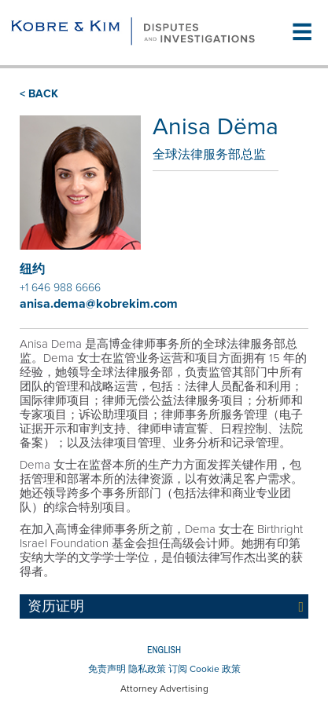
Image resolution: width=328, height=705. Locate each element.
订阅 (177, 668)
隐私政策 (147, 668)
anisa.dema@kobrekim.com (99, 304)
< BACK (39, 94)
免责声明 (107, 668)
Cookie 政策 (215, 668)
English (164, 650)
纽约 (32, 269)
